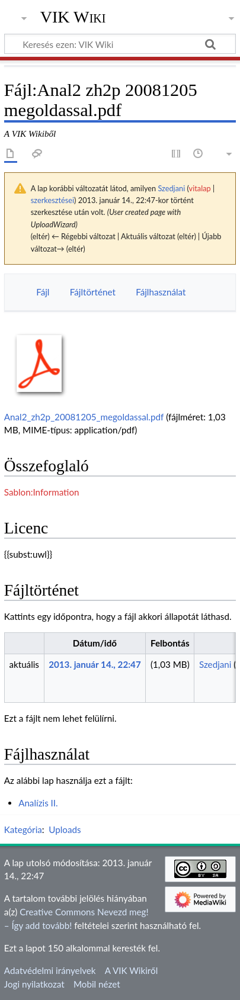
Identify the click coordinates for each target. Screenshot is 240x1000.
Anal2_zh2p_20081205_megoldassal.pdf (84, 416)
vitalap (200, 188)
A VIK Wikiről (131, 970)
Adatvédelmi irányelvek (50, 970)
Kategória (23, 829)
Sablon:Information (41, 492)
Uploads (65, 829)
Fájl (42, 292)
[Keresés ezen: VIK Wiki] (120, 43)
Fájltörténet (93, 292)
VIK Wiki (73, 17)
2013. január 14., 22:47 (95, 664)
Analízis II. (38, 803)
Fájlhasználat (160, 292)
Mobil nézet (96, 984)
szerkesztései (52, 200)
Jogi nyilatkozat (34, 984)
